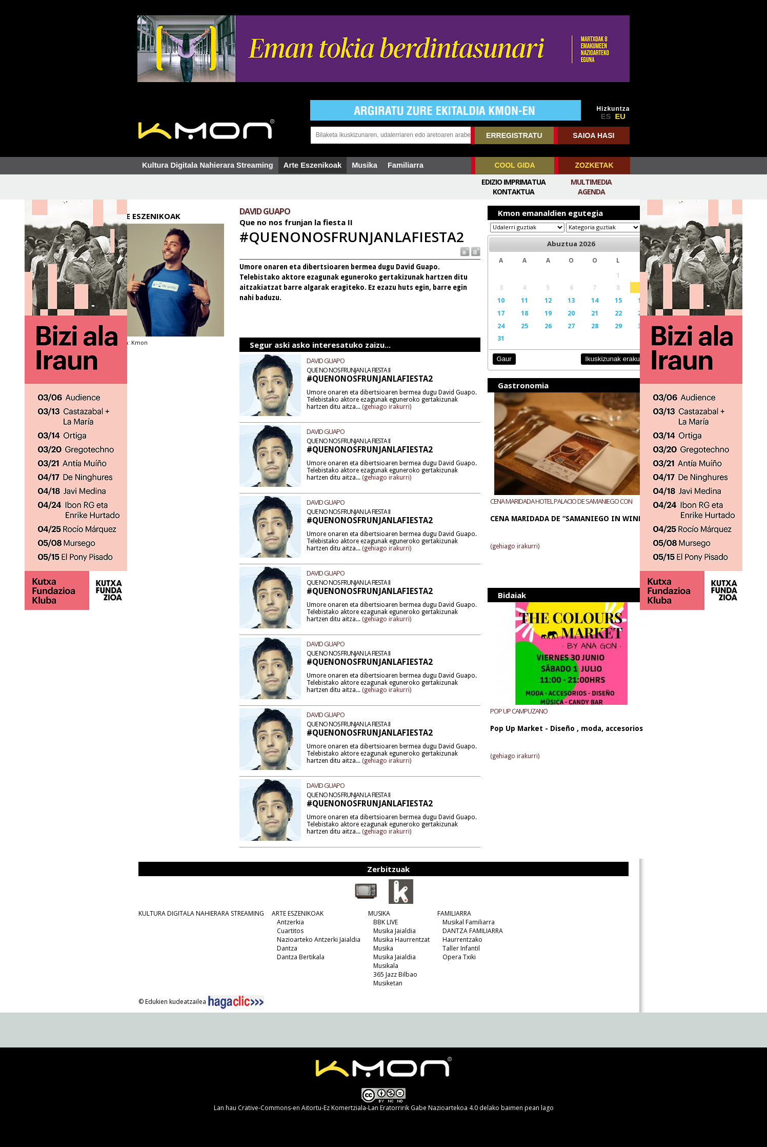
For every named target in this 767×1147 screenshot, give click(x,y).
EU (620, 116)
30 (619, 335)
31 (491, 348)
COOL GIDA (514, 165)
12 (534, 310)
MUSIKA (375, 913)
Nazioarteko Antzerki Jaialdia (314, 939)
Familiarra (405, 165)
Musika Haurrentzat (397, 939)
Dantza (283, 948)
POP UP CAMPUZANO (510, 720)
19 (534, 323)
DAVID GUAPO (337, 360)
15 (598, 310)
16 (619, 310)
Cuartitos (286, 930)
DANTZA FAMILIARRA (468, 930)
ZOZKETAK (594, 165)
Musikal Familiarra (464, 922)
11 (512, 310)
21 (576, 323)
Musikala (381, 965)
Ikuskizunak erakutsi (593, 368)
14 (576, 310)
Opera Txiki (455, 957)
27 (555, 335)
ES (606, 116)
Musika (364, 165)
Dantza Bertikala (296, 957)
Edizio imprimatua (513, 182)
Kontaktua (513, 191)
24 (491, 335)
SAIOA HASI (593, 135)
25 (512, 335)
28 (576, 335)
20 (555, 323)
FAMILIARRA (450, 913)
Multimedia (591, 182)
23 (619, 323)
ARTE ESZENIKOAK (293, 913)
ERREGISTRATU (514, 135)
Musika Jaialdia (390, 930)
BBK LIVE (381, 922)
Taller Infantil (457, 948)
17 (491, 323)
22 (598, 323)
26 (534, 335)
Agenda (591, 191)
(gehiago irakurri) (436, 406)
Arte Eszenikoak (312, 165)
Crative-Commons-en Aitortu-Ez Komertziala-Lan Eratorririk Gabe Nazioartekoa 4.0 (358, 1107)
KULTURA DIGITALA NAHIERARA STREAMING (197, 913)
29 (598, 335)
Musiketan (383, 983)
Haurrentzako (458, 939)
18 (512, 323)
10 (491, 310)
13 (555, 310)
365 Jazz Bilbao (391, 974)
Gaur (495, 368)
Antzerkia (286, 922)
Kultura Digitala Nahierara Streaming (207, 165)
